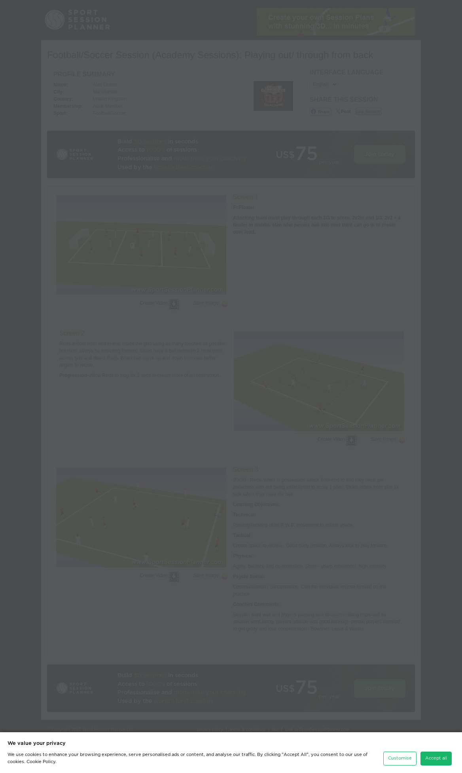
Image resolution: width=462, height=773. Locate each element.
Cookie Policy (41, 760)
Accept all (436, 756)
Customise (400, 756)
